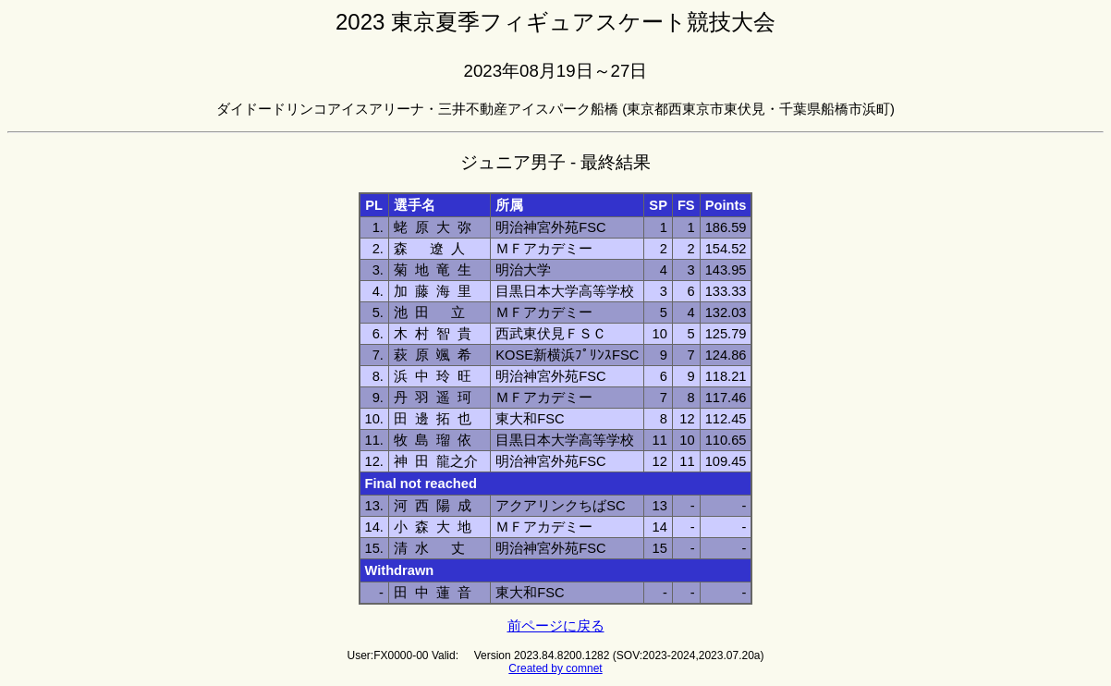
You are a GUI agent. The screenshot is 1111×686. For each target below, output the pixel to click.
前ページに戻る (555, 626)
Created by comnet (555, 668)
